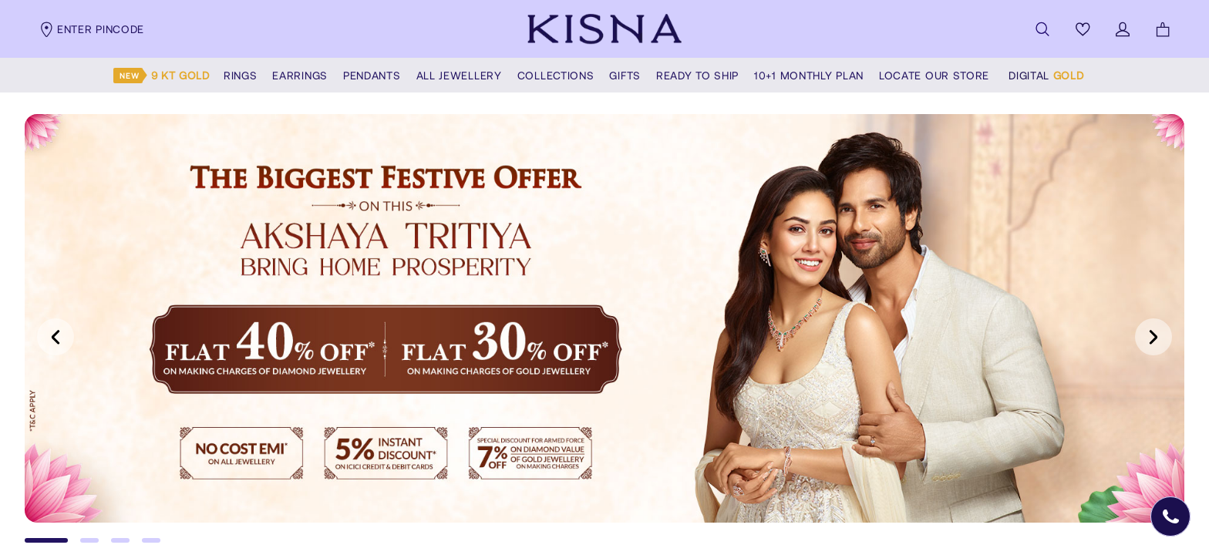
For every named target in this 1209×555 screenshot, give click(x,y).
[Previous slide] (55, 336)
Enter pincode (91, 29)
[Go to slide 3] (120, 540)
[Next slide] (1153, 336)
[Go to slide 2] (89, 540)
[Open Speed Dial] (1170, 516)
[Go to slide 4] (151, 540)
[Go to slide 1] (46, 540)
